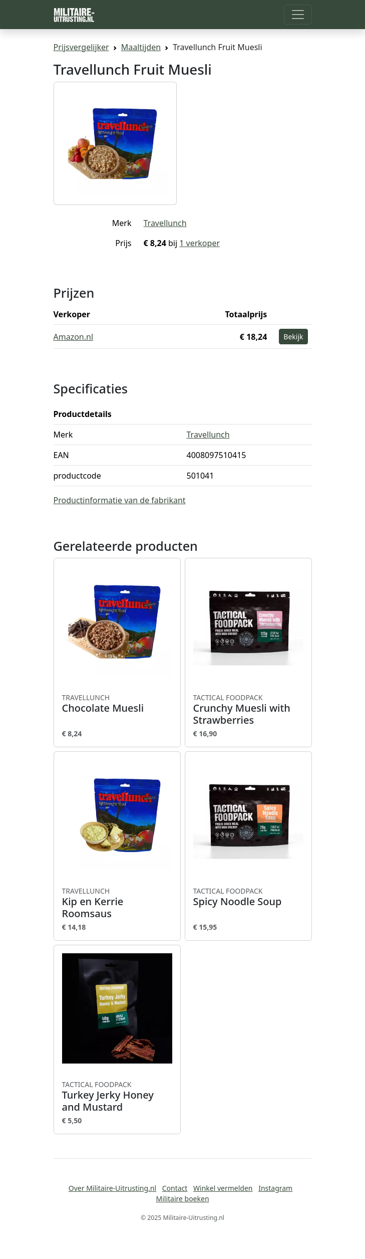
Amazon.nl (74, 336)
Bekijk (293, 336)
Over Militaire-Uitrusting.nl (112, 1188)
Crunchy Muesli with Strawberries (248, 710)
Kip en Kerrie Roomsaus (117, 903)
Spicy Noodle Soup (248, 897)
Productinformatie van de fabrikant (120, 500)
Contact (175, 1188)
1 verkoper (199, 243)
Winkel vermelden (222, 1188)
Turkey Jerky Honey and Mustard (117, 1097)
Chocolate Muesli (117, 704)
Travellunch (165, 223)
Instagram (275, 1188)
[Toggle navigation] (298, 15)
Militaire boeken (182, 1198)
